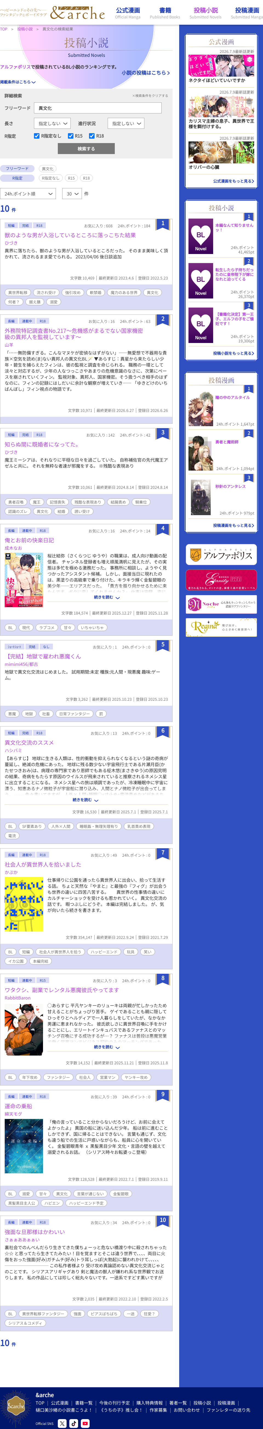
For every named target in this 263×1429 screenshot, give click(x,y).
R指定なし (51, 136)
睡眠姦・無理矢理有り (99, 826)
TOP (40, 1402)
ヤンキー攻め (136, 1077)
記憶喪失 (57, 502)
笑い (147, 951)
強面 (77, 1313)
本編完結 (40, 961)
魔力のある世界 (124, 292)
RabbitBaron (18, 997)
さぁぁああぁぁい (22, 1239)
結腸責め (118, 502)
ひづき (11, 242)
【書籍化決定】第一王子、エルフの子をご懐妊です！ (234, 318)
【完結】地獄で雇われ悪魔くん (43, 656)
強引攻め (73, 292)
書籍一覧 (84, 1402)
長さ (8, 123)
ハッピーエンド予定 (86, 1203)
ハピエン (52, 1203)
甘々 (68, 627)
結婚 (61, 511)
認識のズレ (17, 511)
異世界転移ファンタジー (43, 1313)
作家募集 (158, 1409)
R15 (78, 136)
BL (10, 627)
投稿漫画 (226, 1402)
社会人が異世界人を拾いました (43, 864)
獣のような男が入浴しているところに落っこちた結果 (70, 235)
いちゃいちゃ (92, 627)
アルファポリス (15, 66)
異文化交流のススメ (29, 742)
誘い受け (82, 511)
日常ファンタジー (74, 713)
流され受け (46, 292)
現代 (26, 627)
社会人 (85, 1077)
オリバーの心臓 (203, 167)
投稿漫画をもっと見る (232, 525)
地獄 (29, 713)
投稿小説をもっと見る (232, 353)
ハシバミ (13, 750)
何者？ (14, 302)
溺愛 (54, 302)
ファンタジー (58, 1077)
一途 (131, 1313)
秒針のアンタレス (230, 486)
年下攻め (30, 1077)
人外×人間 (60, 826)
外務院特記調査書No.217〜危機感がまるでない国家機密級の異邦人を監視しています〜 (74, 333)
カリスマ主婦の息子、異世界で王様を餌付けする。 (221, 123)
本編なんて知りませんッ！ (234, 227)
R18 (100, 136)
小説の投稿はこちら (144, 72)
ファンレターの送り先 (228, 1409)
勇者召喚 (16, 502)
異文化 (152, 292)
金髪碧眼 (120, 1193)
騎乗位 (141, 502)
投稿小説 (202, 1402)
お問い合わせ (187, 1409)
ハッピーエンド (104, 951)
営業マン (107, 1077)
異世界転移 (17, 292)
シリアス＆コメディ (25, 1323)
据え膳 (35, 302)
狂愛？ (149, 1313)
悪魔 (12, 713)
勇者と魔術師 (226, 442)
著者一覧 (178, 1402)
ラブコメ (47, 627)
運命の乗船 (18, 1106)
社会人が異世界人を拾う (60, 951)
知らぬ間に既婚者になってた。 (43, 444)
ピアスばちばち (104, 1313)
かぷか (11, 872)
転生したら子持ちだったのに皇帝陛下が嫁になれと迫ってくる (234, 274)
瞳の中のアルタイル (232, 397)
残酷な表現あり (88, 502)
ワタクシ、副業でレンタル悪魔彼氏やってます (62, 990)
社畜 (46, 713)
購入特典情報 (149, 1402)
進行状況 (87, 123)
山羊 (9, 344)
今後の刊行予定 (114, 1402)
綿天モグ (13, 1113)
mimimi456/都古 (21, 664)
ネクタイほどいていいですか (216, 80)
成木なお (13, 548)
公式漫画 (59, 1402)
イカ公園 (16, 961)
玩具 (131, 951)
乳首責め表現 (138, 826)
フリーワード (17, 107)
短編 (26, 951)
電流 (12, 835)
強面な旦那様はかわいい (35, 1232)
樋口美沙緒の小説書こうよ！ (64, 1409)
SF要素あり (32, 826)
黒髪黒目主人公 (21, 1203)
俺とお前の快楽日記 (29, 540)
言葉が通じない (90, 1193)
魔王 (37, 502)
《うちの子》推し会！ (121, 1409)
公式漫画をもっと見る (232, 181)
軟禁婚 (95, 292)
